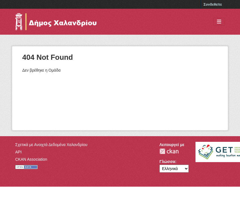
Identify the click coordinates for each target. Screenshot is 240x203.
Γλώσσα (167, 161)
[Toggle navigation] (219, 22)
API (18, 152)
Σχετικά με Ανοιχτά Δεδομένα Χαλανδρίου (51, 144)
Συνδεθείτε (213, 4)
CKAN (169, 151)
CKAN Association (31, 159)
